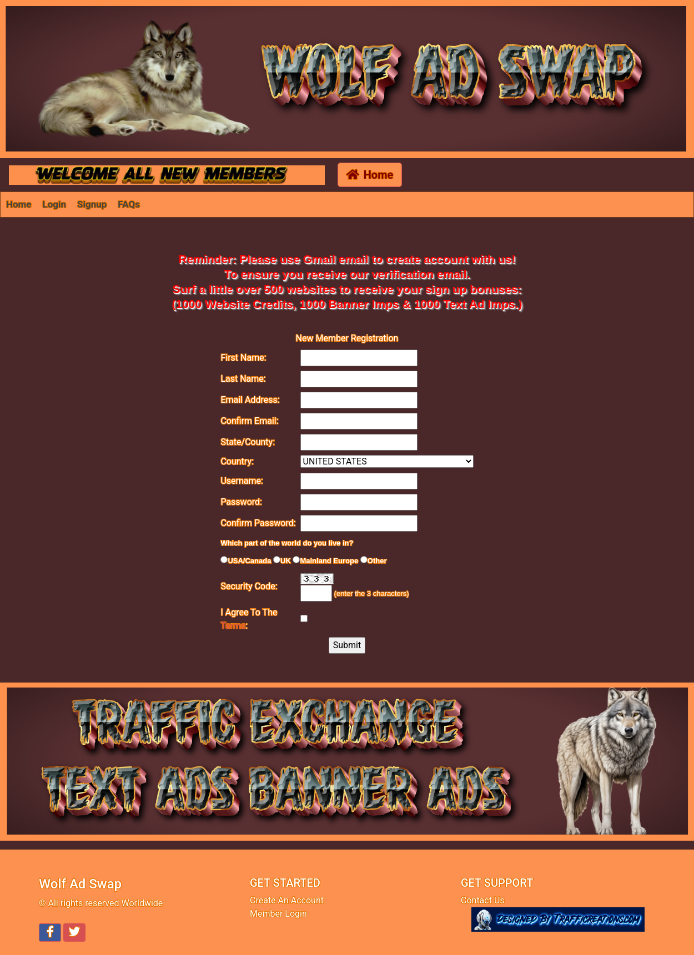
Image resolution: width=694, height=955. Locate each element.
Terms (232, 625)
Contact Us (483, 900)
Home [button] (370, 174)
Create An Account (287, 900)
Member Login (278, 913)
